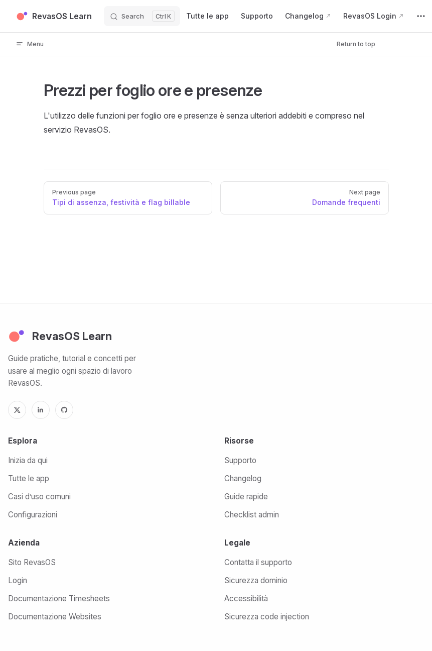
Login (17, 580)
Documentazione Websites (54, 616)
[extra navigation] (421, 16)
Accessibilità (246, 598)
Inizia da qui (28, 460)
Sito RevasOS (32, 562)
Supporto (240, 460)
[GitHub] (64, 410)
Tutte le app (28, 478)
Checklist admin (251, 514)
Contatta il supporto (258, 562)
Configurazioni (32, 514)
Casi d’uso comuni (39, 496)
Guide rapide (246, 496)
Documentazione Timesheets (59, 598)
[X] (17, 410)
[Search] (142, 16)
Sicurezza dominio (255, 580)
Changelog (242, 478)
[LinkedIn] (41, 410)
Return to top (356, 44)
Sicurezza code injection (266, 616)
